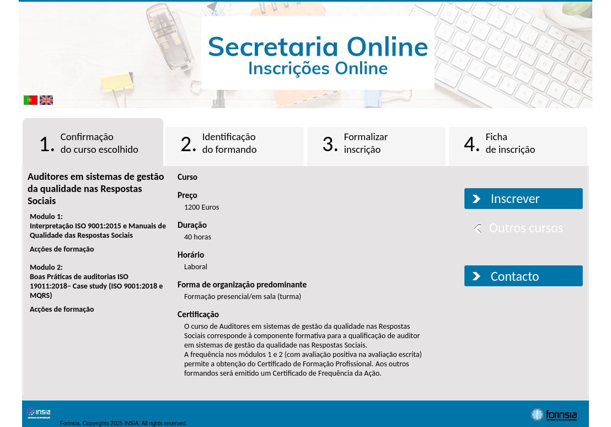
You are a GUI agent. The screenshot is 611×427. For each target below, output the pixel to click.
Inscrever (515, 198)
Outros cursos (526, 228)
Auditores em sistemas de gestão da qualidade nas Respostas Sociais (96, 188)
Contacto (515, 276)
